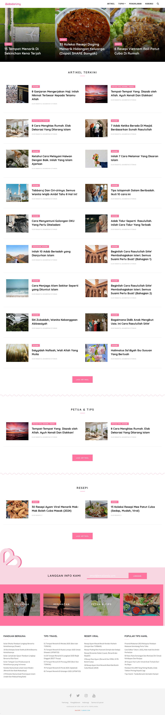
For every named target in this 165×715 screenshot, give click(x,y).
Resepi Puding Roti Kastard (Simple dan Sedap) (102, 649)
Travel (8, 44)
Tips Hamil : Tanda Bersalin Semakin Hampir (142, 674)
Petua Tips (116, 86)
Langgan (137, 576)
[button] (158, 4)
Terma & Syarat (97, 702)
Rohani (36, 86)
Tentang (65, 702)
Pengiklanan (135, 3)
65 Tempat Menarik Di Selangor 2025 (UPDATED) (62, 671)
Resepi (63, 39)
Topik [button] (121, 3)
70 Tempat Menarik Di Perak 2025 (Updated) (60, 668)
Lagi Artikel (82, 379)
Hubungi (149, 3)
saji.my (77, 710)
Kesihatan (37, 246)
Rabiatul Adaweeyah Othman (46, 104)
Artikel (111, 3)
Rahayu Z (39, 515)
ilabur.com (86, 710)
